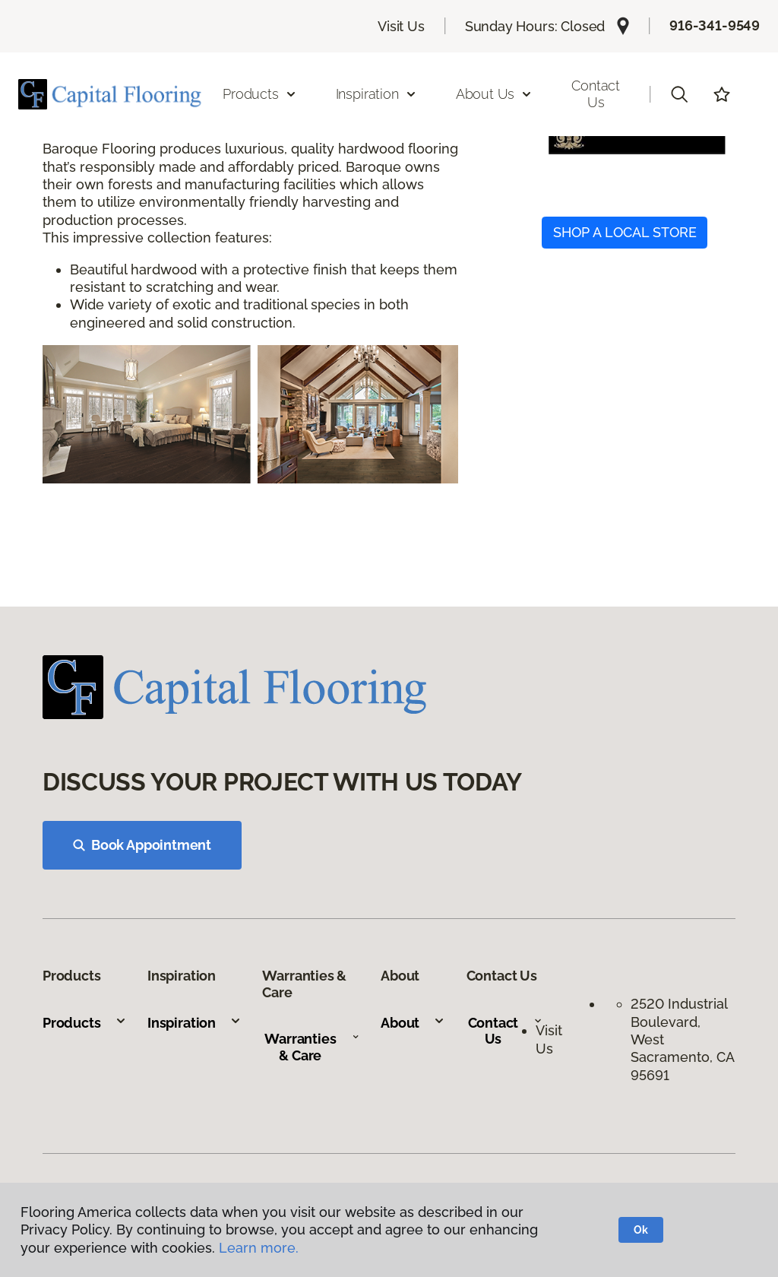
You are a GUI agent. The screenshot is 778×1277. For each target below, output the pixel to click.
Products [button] (260, 94)
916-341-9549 (714, 25)
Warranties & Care (311, 1047)
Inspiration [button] (376, 94)
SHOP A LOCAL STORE (625, 232)
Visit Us (401, 26)
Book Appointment (142, 845)
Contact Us (595, 94)
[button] (679, 94)
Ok (641, 1230)
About (413, 1023)
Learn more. (259, 1248)
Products (85, 1023)
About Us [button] (494, 94)
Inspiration (194, 1023)
